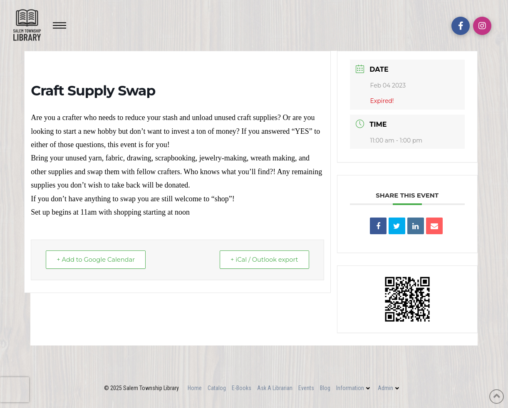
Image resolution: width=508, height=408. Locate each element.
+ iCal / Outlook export (262, 260)
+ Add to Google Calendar (98, 260)
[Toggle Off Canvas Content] (59, 25)
